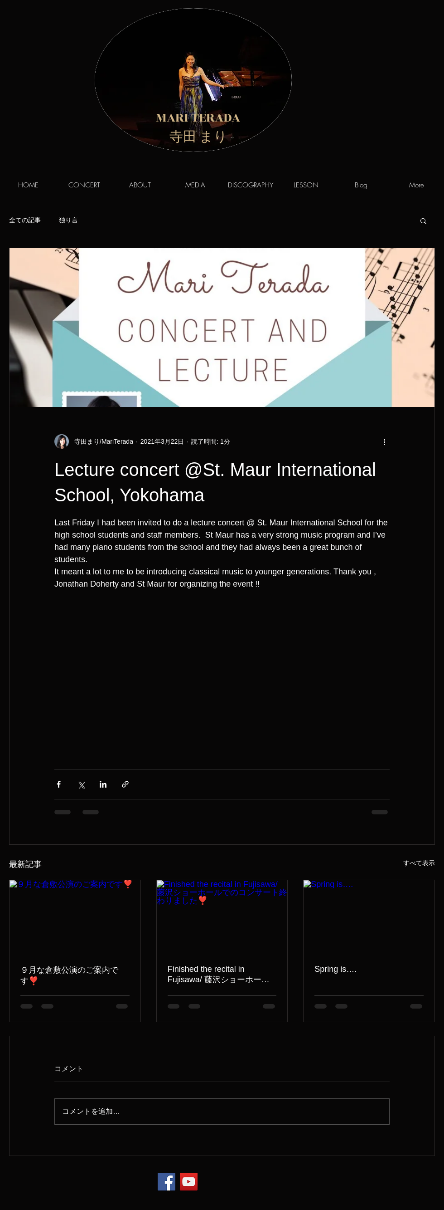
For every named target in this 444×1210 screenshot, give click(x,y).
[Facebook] (166, 1181)
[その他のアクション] (384, 441)
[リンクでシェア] (125, 784)
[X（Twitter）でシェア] (81, 784)
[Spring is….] (369, 917)
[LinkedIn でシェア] (103, 784)
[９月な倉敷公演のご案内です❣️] (75, 917)
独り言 (68, 220)
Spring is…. (335, 969)
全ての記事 (25, 220)
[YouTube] (189, 1181)
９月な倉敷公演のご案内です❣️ (69, 975)
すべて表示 (419, 863)
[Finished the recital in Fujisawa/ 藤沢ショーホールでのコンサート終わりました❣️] (222, 917)
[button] (423, 220)
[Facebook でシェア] (58, 784)
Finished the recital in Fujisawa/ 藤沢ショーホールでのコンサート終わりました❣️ (219, 975)
